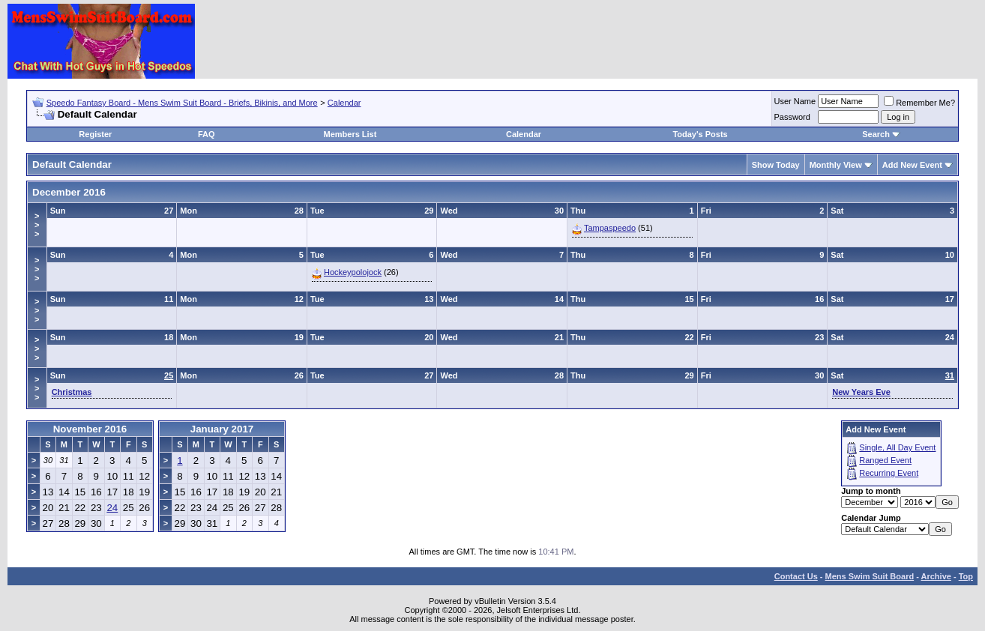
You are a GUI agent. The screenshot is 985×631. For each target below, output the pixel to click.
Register (95, 134)
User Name (795, 101)
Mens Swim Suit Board (870, 576)
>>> (36, 224)
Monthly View (836, 164)
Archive (936, 576)
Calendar (344, 102)
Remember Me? (919, 102)
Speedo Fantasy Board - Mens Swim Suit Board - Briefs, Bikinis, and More (182, 102)
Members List (349, 134)
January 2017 (221, 429)
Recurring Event (888, 472)
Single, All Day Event (897, 447)
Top (966, 576)
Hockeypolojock (353, 272)
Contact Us (796, 576)
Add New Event (912, 164)
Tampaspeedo (610, 227)
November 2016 (90, 429)
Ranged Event (885, 460)
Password (792, 116)
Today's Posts (699, 134)
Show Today (776, 164)
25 (168, 375)
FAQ (206, 134)
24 (112, 507)
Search (876, 134)
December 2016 (69, 192)
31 (949, 375)
